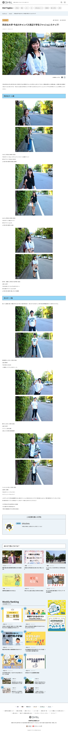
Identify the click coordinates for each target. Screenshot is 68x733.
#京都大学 (4, 29)
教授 (22, 8)
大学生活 (17, 8)
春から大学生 (53, 8)
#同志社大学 (10, 29)
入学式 (59, 8)
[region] (34, 8)
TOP (18, 706)
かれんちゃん (26, 523)
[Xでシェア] (65, 77)
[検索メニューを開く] (61, 2)
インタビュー (42, 706)
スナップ (35, 706)
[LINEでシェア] (62, 77)
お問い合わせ (15, 713)
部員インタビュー (28, 710)
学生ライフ (28, 706)
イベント (49, 706)
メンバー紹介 (36, 710)
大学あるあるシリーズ (39, 8)
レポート (26, 8)
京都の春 (46, 8)
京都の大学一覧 (44, 710)
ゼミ (31, 8)
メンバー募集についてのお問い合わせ (56, 710)
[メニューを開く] (65, 2)
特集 (22, 706)
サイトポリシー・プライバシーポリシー (42, 713)
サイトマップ (53, 713)
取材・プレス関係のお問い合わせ (26, 713)
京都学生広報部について (9, 710)
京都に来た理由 (19, 710)
